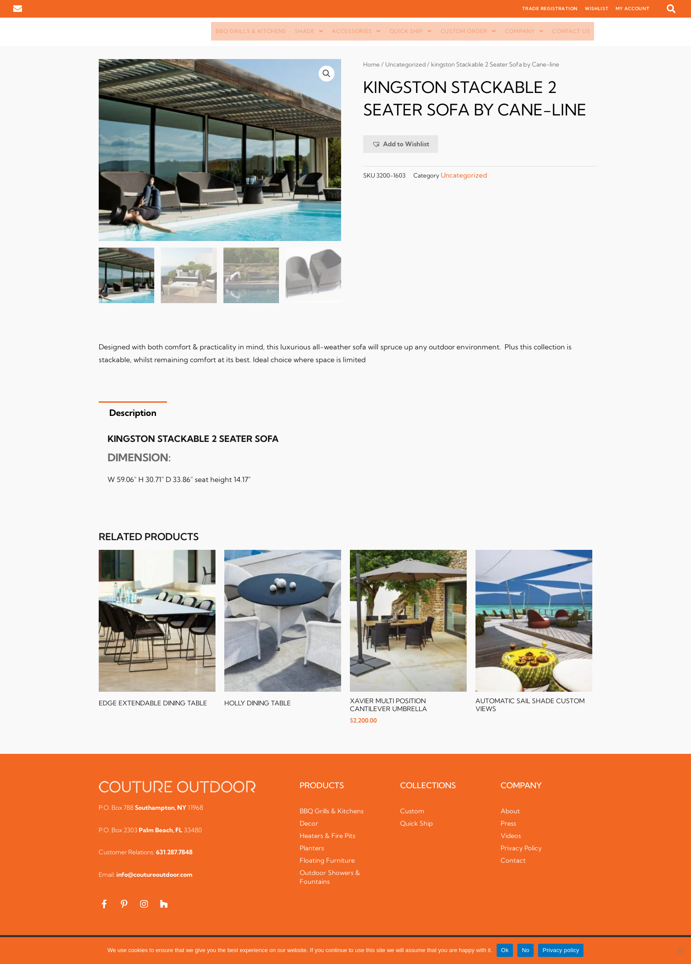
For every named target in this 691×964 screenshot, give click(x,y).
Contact (513, 861)
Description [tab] (132, 413)
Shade (309, 31)
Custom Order (468, 31)
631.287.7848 (174, 853)
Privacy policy (560, 950)
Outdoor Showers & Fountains (330, 877)
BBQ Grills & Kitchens (250, 31)
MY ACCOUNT (633, 8)
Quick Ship (411, 31)
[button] (671, 9)
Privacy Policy (522, 849)
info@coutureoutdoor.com (154, 875)
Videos (511, 836)
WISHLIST (597, 8)
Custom (412, 812)
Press (508, 824)
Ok (505, 950)
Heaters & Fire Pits (328, 836)
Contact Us (571, 31)
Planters (312, 849)
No (525, 950)
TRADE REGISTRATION (550, 8)
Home (371, 64)
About (510, 812)
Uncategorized (406, 64)
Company (524, 31)
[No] (680, 950)
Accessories (356, 31)
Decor (309, 824)
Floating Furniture (328, 861)
